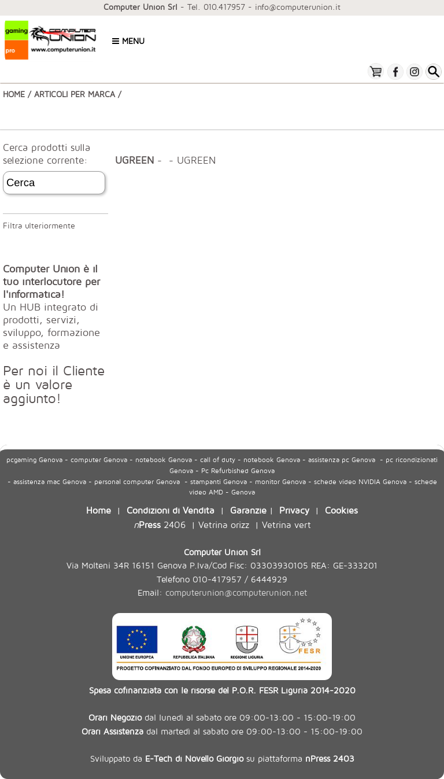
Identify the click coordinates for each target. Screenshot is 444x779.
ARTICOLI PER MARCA (74, 94)
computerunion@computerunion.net (236, 592)
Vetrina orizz (223, 524)
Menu (128, 41)
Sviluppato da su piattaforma (222, 758)
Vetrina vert (286, 524)
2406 (160, 524)
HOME (14, 94)
